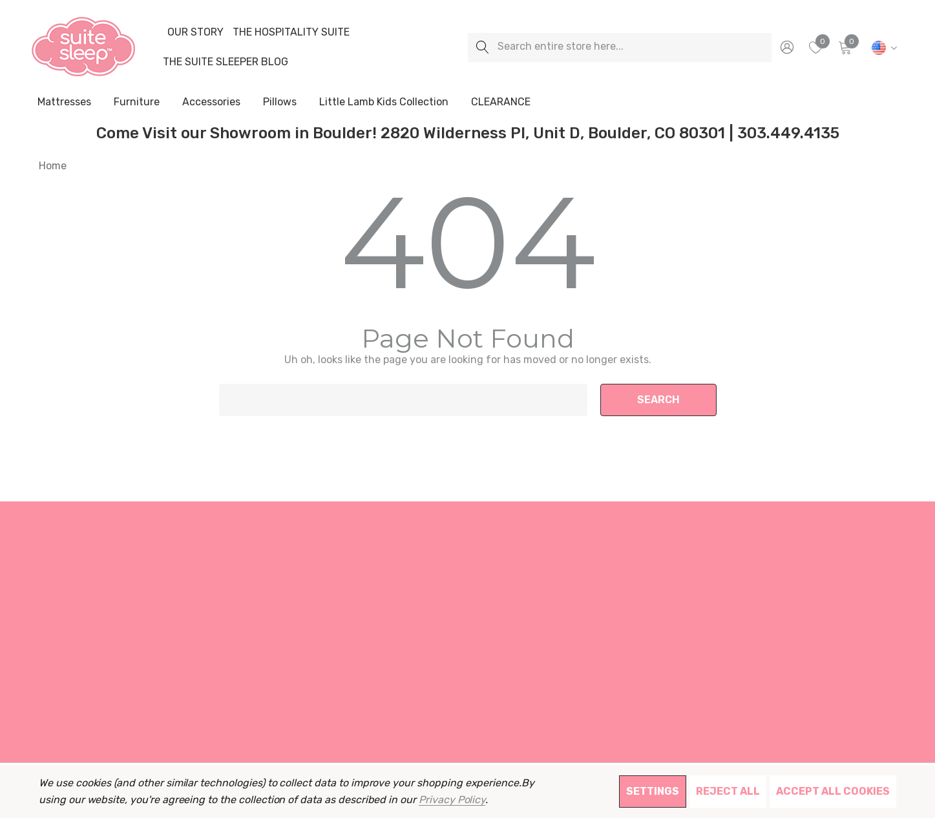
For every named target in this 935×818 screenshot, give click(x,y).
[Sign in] (786, 47)
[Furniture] (136, 102)
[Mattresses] (64, 103)
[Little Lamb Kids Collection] (383, 103)
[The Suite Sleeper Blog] (225, 62)
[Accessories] (211, 103)
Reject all (728, 791)
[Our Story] (195, 32)
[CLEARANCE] (500, 102)
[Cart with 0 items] (844, 47)
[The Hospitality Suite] (291, 32)
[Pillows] (280, 103)
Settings (652, 791)
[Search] (482, 47)
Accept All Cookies (833, 791)
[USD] (882, 47)
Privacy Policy (452, 799)
